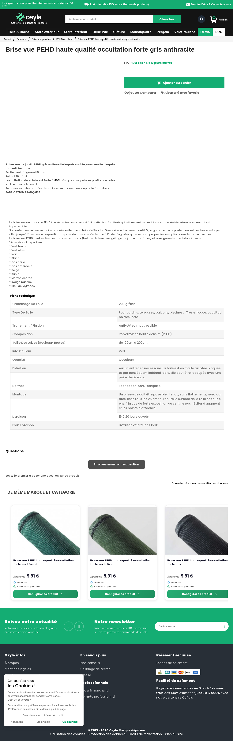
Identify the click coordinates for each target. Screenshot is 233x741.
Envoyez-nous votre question (116, 464)
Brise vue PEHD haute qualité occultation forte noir (197, 562)
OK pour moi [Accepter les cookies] (70, 722)
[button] (19, 32)
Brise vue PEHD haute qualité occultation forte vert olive (120, 562)
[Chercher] (167, 19)
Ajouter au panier (174, 83)
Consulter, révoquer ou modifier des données (200, 483)
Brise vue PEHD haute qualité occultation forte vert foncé (43, 562)
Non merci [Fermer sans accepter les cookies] (16, 722)
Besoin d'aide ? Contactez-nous (208, 4)
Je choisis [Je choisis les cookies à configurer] (43, 722)
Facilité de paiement (175, 681)
